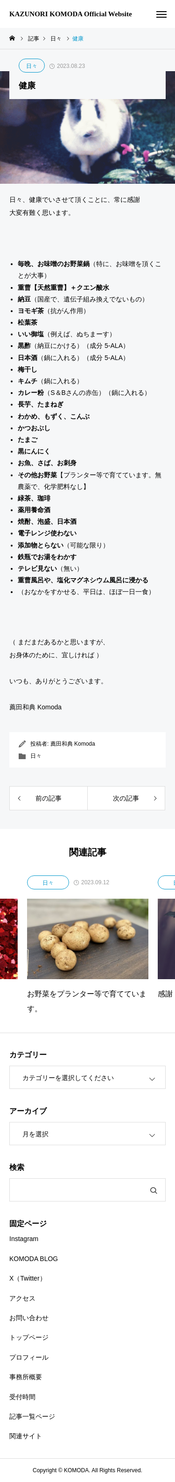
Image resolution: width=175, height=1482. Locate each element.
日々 (31, 66)
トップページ (29, 1337)
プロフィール (29, 1357)
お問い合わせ (29, 1318)
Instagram (23, 1238)
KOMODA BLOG (33, 1258)
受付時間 (22, 1397)
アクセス (22, 1298)
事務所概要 (25, 1377)
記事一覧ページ (32, 1416)
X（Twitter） (27, 1278)
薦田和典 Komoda (72, 744)
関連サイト (25, 1436)
